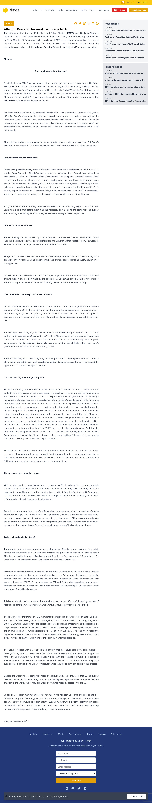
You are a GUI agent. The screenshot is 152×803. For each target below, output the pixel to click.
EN (128, 2)
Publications (104, 10)
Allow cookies (136, 796)
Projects (93, 10)
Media (60, 10)
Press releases (72, 10)
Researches (50, 10)
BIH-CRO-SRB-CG (142, 2)
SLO (132, 2)
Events (84, 10)
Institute (34, 734)
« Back (9, 23)
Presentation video (138, 10)
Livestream (119, 10)
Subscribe (76, 780)
